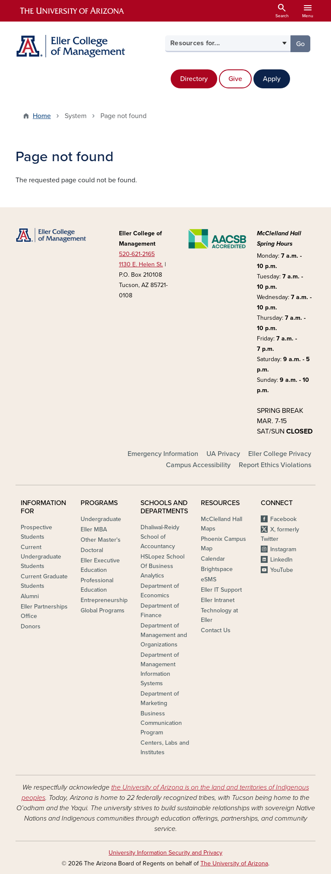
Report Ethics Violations (275, 465)
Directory (194, 79)
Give (235, 79)
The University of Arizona (234, 863)
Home (42, 116)
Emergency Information (163, 453)
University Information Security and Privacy (165, 852)
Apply (272, 79)
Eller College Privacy (279, 453)
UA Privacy (223, 453)
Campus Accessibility (198, 465)
